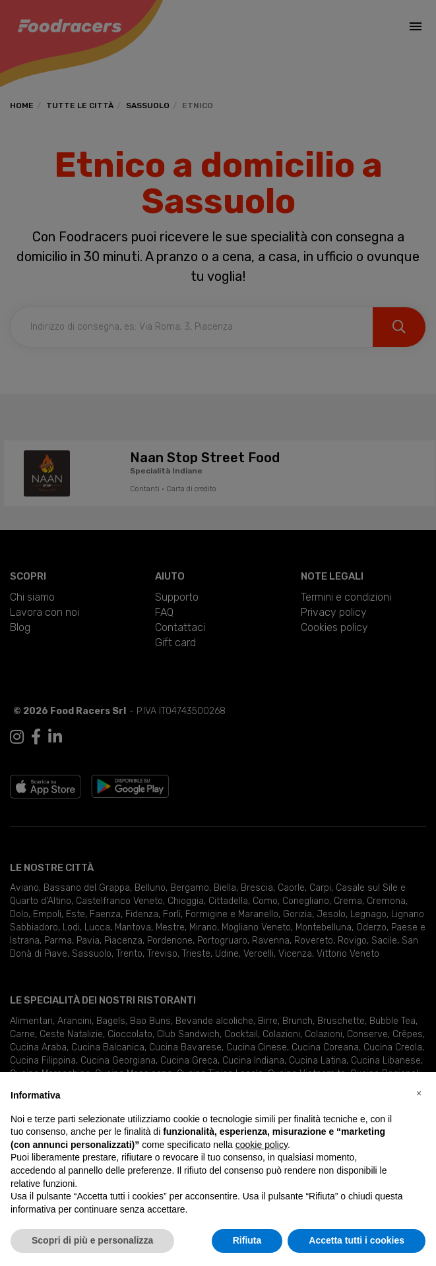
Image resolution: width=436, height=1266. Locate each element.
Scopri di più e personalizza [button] (92, 1240)
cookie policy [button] (261, 1144)
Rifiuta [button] (247, 1240)
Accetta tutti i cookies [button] (356, 1240)
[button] (418, 1093)
